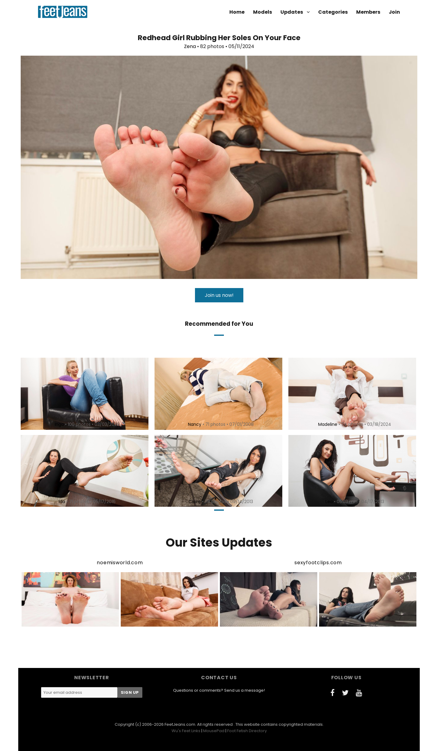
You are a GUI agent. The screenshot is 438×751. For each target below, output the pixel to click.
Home (237, 12)
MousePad (213, 731)
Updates (291, 12)
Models (262, 12)
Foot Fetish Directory (247, 731)
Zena (190, 46)
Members (368, 12)
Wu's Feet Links (186, 731)
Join (394, 12)
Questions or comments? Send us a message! (219, 690)
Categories (333, 12)
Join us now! (219, 295)
